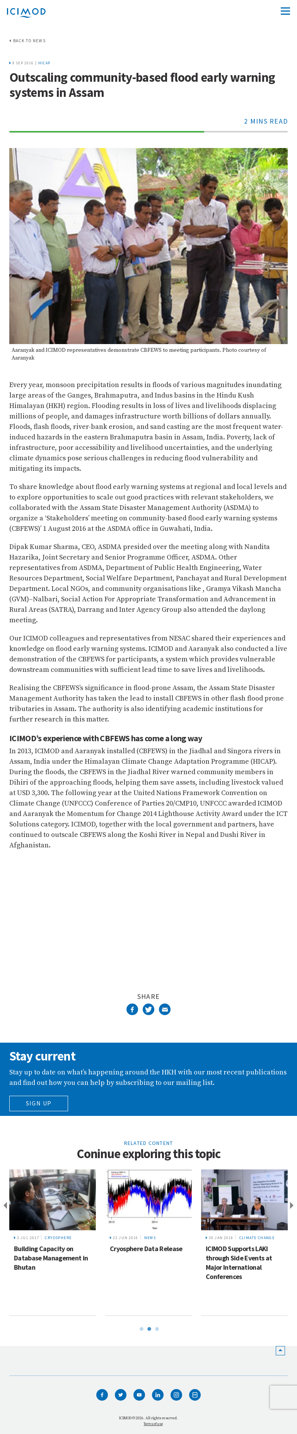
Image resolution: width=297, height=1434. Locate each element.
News (150, 1237)
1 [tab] (141, 1327)
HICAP (44, 62)
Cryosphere (58, 1237)
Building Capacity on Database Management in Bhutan (51, 1258)
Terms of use (152, 1423)
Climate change (257, 1237)
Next (293, 1206)
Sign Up (39, 1103)
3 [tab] (156, 1327)
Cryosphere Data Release (146, 1248)
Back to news (29, 40)
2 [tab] (148, 1327)
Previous (4, 1206)
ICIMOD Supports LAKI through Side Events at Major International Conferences (239, 1262)
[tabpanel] (53, 1242)
